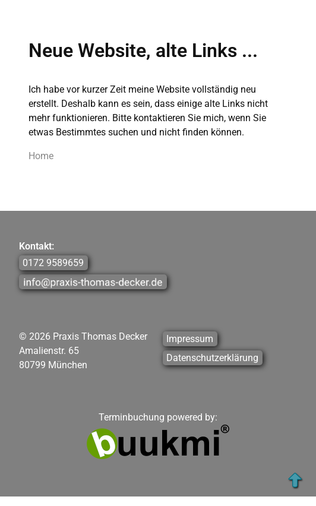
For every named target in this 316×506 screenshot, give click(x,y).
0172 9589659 (53, 262)
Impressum (189, 338)
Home (41, 156)
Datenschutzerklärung (212, 357)
